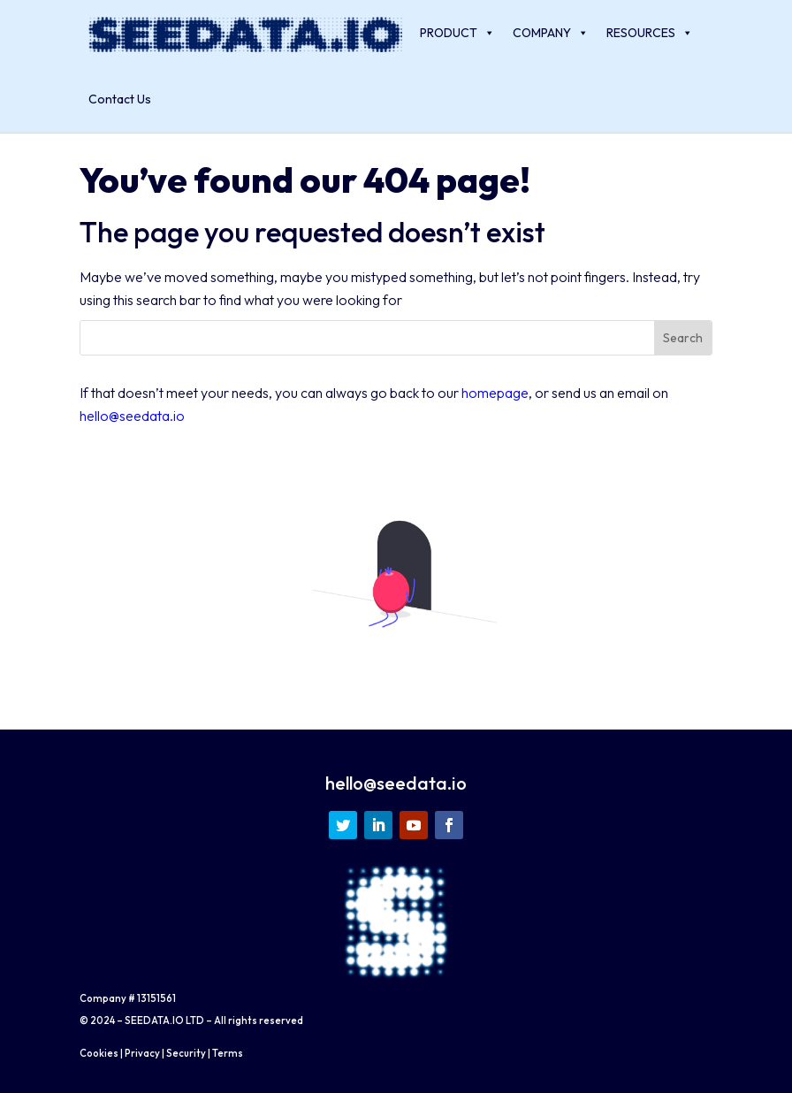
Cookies (99, 1053)
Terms (227, 1053)
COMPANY (551, 33)
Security (186, 1053)
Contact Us (119, 99)
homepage (495, 392)
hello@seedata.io (132, 415)
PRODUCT (457, 33)
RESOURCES (649, 33)
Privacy (142, 1053)
